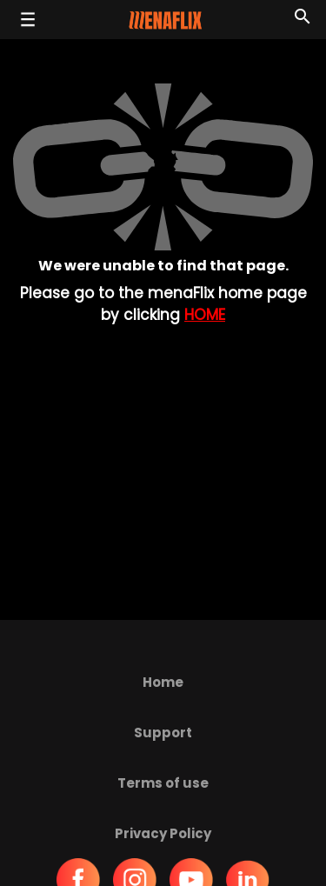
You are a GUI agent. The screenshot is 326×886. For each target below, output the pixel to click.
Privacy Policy (163, 833)
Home (204, 314)
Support (163, 732)
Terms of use (163, 783)
